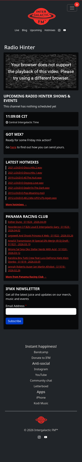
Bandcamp (41, 352)
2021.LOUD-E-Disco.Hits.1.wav (25, 172)
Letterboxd (41, 386)
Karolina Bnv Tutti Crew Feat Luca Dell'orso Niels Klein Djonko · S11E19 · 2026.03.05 (38, 259)
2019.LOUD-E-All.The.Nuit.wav (25, 177)
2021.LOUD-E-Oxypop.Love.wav (25, 182)
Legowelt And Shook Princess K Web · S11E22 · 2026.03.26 (40, 235)
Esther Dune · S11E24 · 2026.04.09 (27, 222)
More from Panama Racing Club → (26, 276)
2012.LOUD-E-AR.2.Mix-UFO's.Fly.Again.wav (32, 198)
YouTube (41, 375)
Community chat (41, 380)
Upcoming (36, 30)
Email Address (15, 306)
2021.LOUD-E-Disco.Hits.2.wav (25, 167)
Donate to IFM (40, 358)
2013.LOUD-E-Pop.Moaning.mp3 (26, 193)
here (13, 147)
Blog (24, 30)
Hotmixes (50, 30)
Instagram (41, 369)
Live (17, 30)
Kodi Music (41, 403)
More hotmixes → (16, 204)
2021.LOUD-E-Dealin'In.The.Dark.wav (29, 187)
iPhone (41, 398)
